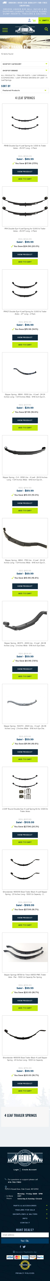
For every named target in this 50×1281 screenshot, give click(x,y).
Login (16, 1170)
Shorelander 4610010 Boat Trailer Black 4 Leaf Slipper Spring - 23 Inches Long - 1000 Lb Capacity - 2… (25, 893)
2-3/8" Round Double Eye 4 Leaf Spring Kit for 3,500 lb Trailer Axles (25, 810)
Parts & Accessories (25, 1205)
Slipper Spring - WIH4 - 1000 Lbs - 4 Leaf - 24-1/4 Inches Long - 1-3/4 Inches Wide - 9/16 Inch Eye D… (25, 396)
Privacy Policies (25, 1273)
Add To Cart (25, 179)
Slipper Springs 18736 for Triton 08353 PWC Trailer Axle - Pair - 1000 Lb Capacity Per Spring (25, 976)
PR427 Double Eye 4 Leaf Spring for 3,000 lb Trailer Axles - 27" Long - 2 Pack (25, 313)
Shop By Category (25, 64)
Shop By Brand (25, 70)
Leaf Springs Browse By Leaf (30, 78)
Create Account (29, 1170)
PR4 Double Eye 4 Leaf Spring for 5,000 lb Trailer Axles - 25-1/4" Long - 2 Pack (25, 230)
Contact (25, 1223)
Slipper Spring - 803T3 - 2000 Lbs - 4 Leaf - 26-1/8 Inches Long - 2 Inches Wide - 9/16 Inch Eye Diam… (25, 644)
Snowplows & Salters (25, 1214)
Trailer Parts (23, 76)
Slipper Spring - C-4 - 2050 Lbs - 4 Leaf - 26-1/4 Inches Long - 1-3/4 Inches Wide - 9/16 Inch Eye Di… (25, 478)
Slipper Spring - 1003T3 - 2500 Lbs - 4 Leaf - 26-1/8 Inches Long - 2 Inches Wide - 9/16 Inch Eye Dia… (25, 727)
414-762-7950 (14, 1182)
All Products (8, 76)
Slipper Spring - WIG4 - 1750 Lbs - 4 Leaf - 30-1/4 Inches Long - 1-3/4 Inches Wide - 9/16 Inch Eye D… (25, 561)
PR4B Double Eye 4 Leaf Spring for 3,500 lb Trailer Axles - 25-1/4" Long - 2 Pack (25, 147)
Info (25, 1218)
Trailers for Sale (25, 1210)
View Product (24, 172)
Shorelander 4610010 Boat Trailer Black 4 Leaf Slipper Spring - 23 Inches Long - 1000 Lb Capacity (25, 1059)
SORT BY (6, 86)
